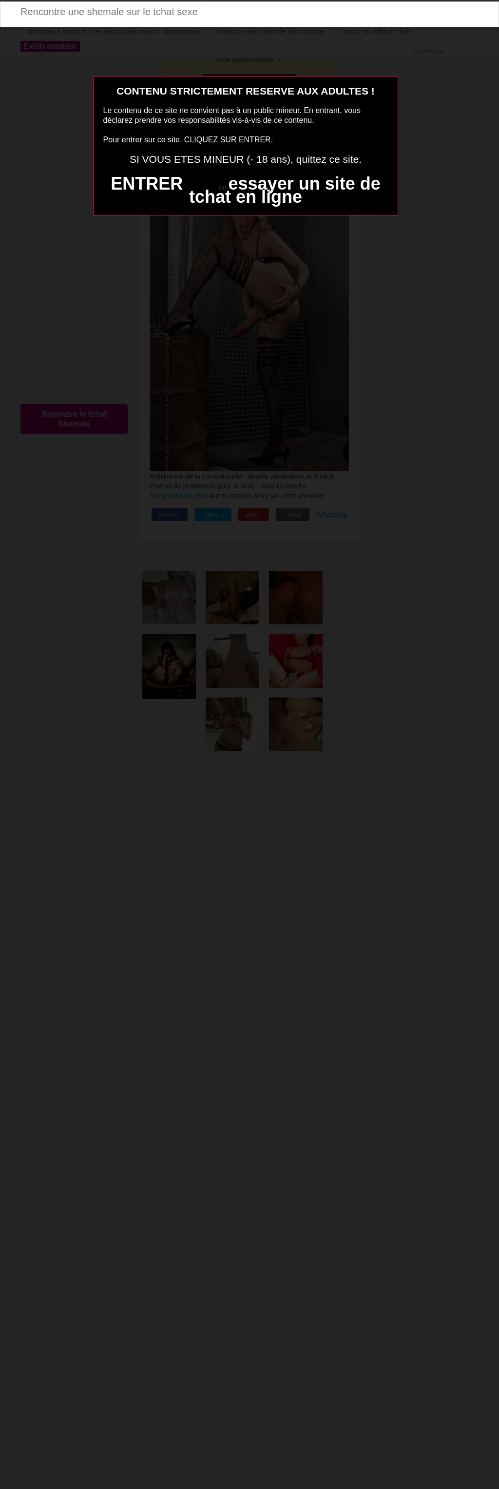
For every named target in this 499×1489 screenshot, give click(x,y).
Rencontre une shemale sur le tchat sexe (109, 11)
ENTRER (147, 183)
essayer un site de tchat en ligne (285, 190)
